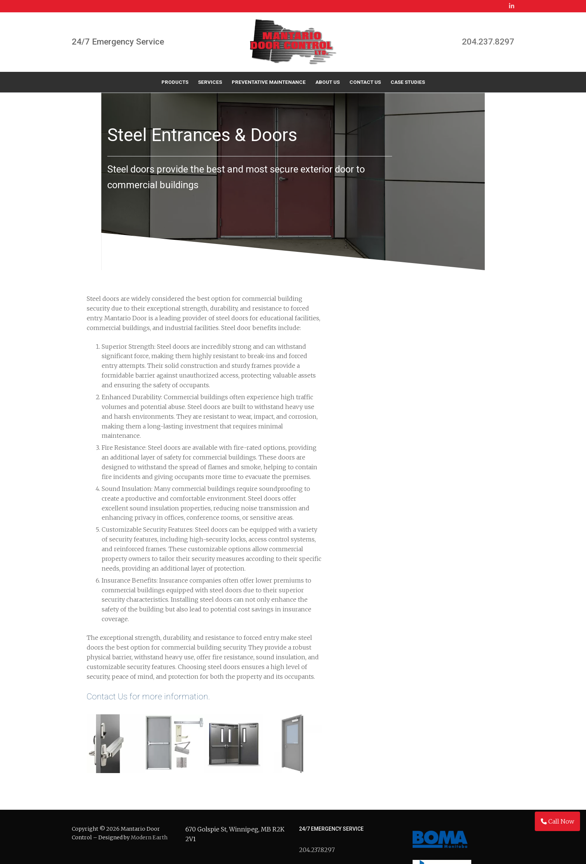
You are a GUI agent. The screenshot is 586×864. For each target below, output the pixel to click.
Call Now (557, 821)
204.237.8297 (488, 42)
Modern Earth (149, 755)
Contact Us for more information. (148, 571)
